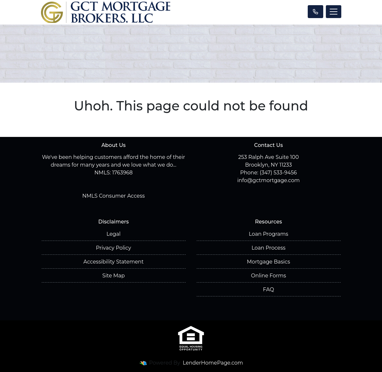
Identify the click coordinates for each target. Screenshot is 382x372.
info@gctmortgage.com (268, 180)
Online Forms (268, 276)
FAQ (268, 289)
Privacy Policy (113, 248)
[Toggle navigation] (333, 11)
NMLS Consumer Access (113, 196)
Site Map (113, 276)
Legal (114, 234)
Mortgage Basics (268, 262)
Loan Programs (268, 234)
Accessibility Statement (113, 262)
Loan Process (268, 248)
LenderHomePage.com (213, 363)
